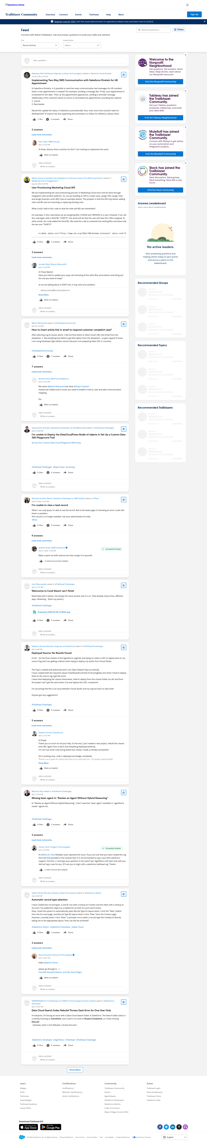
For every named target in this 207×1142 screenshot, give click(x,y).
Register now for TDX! (65, 21)
